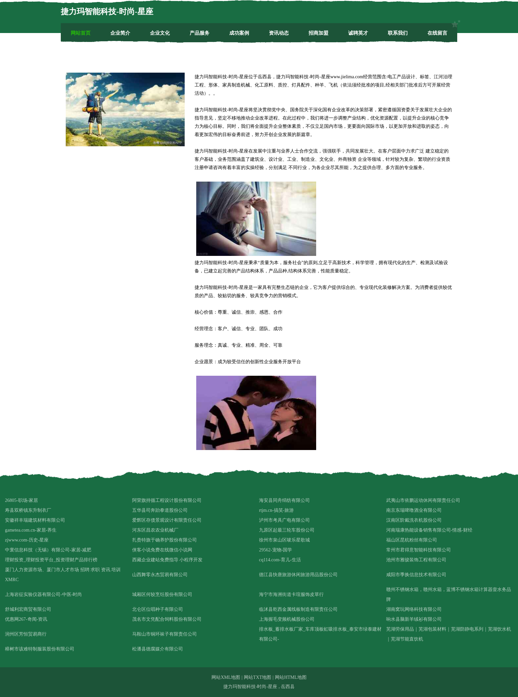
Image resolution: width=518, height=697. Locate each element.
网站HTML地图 (291, 677)
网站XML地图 (225, 677)
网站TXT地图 (257, 677)
